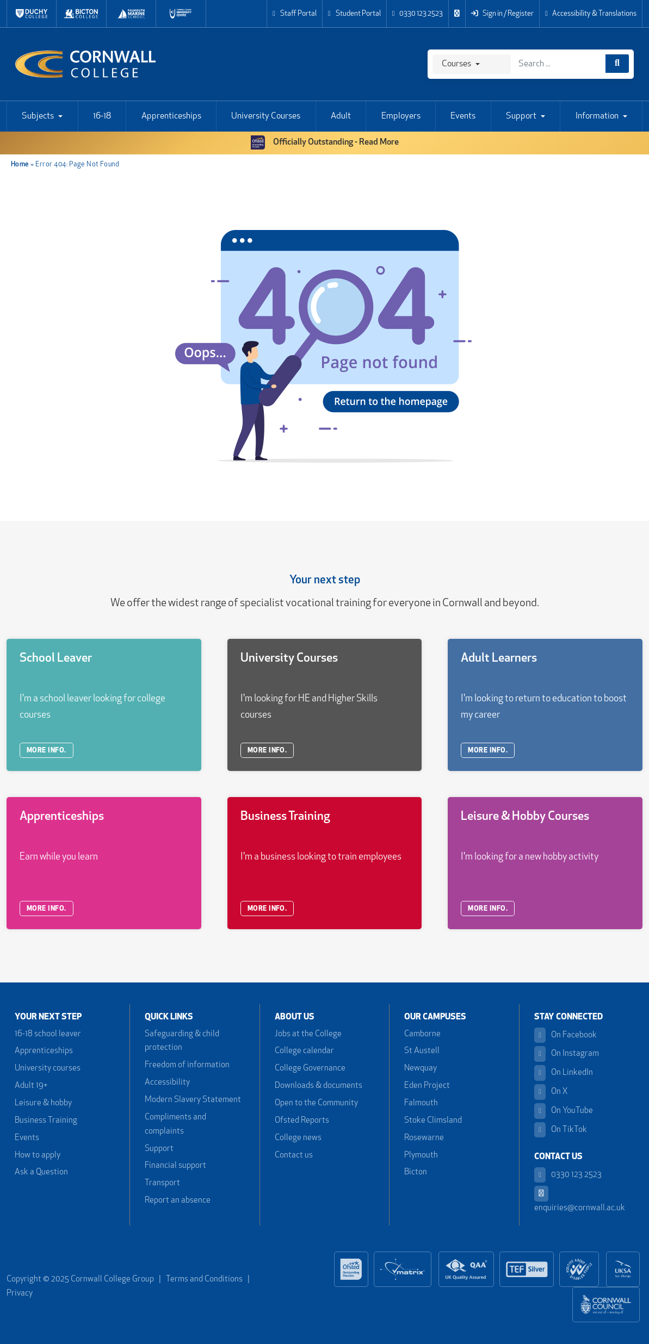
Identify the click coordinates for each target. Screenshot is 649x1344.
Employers (401, 116)
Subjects (38, 116)
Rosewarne (424, 1138)
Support (521, 116)
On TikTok (560, 1130)
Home (20, 164)
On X (551, 1092)
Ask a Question (41, 1172)
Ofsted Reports (302, 1121)
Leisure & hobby (43, 1103)
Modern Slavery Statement (193, 1100)
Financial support (175, 1166)
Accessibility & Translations (590, 13)
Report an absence (178, 1201)
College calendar (304, 1051)
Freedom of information (187, 1065)
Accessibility (167, 1083)
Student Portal (354, 13)
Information (597, 116)
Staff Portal (295, 13)
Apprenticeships (171, 116)
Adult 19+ (31, 1086)
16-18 (102, 116)
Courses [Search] (456, 64)
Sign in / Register (502, 13)
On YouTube (563, 1111)
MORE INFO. (46, 750)
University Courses (265, 116)
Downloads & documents (318, 1086)
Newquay (420, 1069)
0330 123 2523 (417, 13)
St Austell (422, 1051)
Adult (341, 116)
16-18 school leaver (48, 1034)
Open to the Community (316, 1103)
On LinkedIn (563, 1073)
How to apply (37, 1156)
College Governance (310, 1069)
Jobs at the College (308, 1034)
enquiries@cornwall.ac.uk (579, 1199)
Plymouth (421, 1156)
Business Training (46, 1121)
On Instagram (566, 1054)
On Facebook (565, 1035)
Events (462, 116)
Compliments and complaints (175, 1124)
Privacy (20, 1294)
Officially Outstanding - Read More (325, 142)
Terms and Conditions (204, 1279)
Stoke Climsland (433, 1121)
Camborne (422, 1034)
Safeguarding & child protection (182, 1041)
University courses (48, 1069)
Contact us (294, 1156)
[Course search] (617, 63)
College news (298, 1138)
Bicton (415, 1172)
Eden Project (427, 1086)
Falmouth (421, 1103)
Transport (162, 1183)
